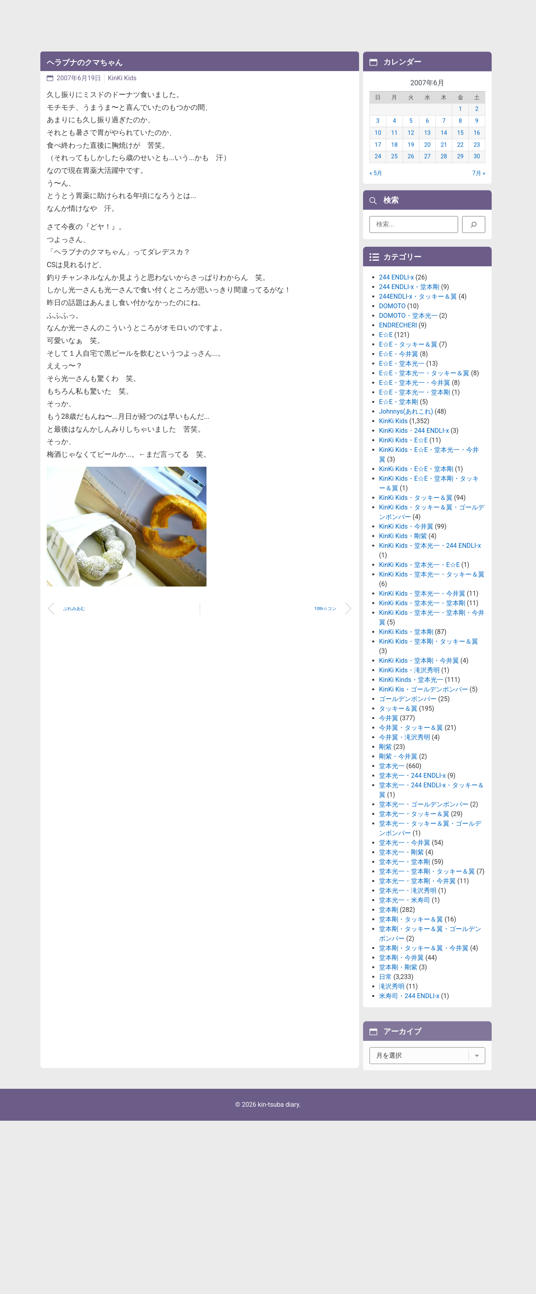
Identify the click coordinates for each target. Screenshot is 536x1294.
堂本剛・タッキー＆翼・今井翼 (424, 1009)
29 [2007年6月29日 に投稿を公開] (460, 167)
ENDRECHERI (398, 386)
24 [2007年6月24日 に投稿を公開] (378, 167)
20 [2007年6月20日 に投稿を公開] (427, 155)
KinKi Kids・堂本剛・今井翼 (419, 722)
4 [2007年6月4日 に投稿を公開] (394, 131)
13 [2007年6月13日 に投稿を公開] (427, 143)
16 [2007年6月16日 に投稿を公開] (477, 143)
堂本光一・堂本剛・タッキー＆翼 (427, 933)
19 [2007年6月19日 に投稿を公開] (411, 155)
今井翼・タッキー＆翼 (411, 789)
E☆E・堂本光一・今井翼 (414, 444)
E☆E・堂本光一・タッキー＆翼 (424, 434)
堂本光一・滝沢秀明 (408, 952)
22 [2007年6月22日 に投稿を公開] (460, 155)
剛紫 (385, 808)
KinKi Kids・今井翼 (406, 588)
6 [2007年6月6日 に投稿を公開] (427, 131)
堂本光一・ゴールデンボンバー (424, 866)
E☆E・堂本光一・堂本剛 (414, 454)
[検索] (473, 228)
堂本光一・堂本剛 (404, 923)
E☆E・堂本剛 (398, 463)
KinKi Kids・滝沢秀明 (409, 731)
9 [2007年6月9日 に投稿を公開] (476, 131)
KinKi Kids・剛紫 (403, 597)
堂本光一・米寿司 (404, 961)
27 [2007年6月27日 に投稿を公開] (427, 167)
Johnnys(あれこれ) (406, 473)
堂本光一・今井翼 (404, 904)
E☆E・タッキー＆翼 (408, 406)
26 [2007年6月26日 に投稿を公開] (411, 167)
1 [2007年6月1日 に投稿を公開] (460, 120)
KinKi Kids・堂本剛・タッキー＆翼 (428, 703)
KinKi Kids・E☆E (403, 501)
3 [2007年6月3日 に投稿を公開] (377, 131)
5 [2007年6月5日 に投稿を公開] (411, 131)
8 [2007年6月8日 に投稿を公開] (460, 131)
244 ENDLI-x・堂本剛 (409, 348)
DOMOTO (392, 367)
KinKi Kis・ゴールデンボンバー (423, 751)
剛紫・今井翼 (398, 818)
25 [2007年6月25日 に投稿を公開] (394, 167)
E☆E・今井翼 (398, 415)
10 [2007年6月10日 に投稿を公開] (378, 143)
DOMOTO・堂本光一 (408, 377)
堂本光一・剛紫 (401, 913)
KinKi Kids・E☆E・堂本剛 (416, 530)
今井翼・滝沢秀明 (404, 799)
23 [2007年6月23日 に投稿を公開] (477, 155)
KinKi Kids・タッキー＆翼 (416, 559)
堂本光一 (392, 827)
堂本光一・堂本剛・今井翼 (417, 942)
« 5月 (375, 183)
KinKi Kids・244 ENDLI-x (414, 492)
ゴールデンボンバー (408, 760)
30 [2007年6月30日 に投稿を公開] (477, 167)
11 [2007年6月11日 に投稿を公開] (394, 143)
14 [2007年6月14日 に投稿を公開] (444, 143)
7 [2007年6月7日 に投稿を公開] (443, 131)
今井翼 (388, 779)
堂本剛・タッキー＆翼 (411, 981)
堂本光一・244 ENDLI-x (412, 837)
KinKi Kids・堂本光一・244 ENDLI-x (430, 607)
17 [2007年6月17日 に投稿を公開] (378, 155)
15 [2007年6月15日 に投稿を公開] (460, 143)
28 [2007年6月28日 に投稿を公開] (444, 167)
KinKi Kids (122, 78)
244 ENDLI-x (396, 339)
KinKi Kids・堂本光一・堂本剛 (422, 664)
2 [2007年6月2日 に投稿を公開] (476, 120)
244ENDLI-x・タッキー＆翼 (418, 358)
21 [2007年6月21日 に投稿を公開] (444, 155)
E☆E (386, 396)
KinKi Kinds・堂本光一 (411, 741)
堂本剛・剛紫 (398, 1028)
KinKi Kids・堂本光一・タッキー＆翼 (431, 636)
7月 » (478, 183)
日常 (385, 1038)
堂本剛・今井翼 (401, 1019)
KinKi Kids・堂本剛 (406, 693)
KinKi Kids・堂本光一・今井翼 (422, 655)
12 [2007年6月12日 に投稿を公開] (411, 143)
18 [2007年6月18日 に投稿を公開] (394, 155)
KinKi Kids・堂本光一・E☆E (419, 626)
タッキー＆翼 (398, 770)
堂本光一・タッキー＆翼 (414, 875)
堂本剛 (388, 971)
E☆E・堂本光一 (402, 425)
